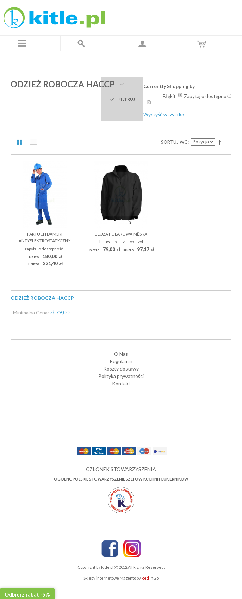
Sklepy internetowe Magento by (121, 578)
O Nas (121, 354)
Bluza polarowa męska (121, 234)
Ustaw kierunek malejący (221, 142)
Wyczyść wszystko (163, 114)
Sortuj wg (174, 142)
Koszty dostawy (121, 369)
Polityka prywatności (121, 376)
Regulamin (121, 361)
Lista (31, 142)
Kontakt (121, 383)
